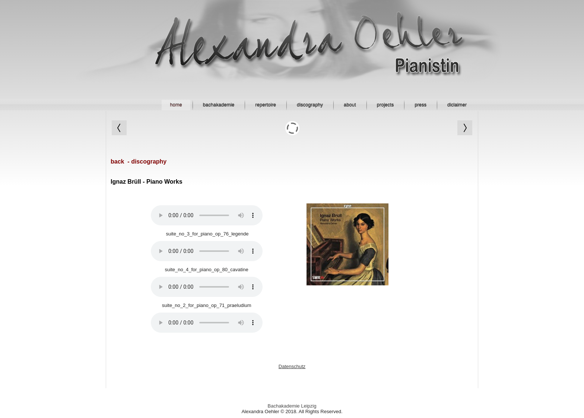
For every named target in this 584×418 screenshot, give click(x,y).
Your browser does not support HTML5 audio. (207, 215)
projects (385, 105)
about (350, 105)
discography (310, 105)
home (176, 105)
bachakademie (219, 105)
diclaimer (457, 105)
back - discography (138, 161)
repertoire (265, 105)
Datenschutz (292, 366)
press (420, 105)
